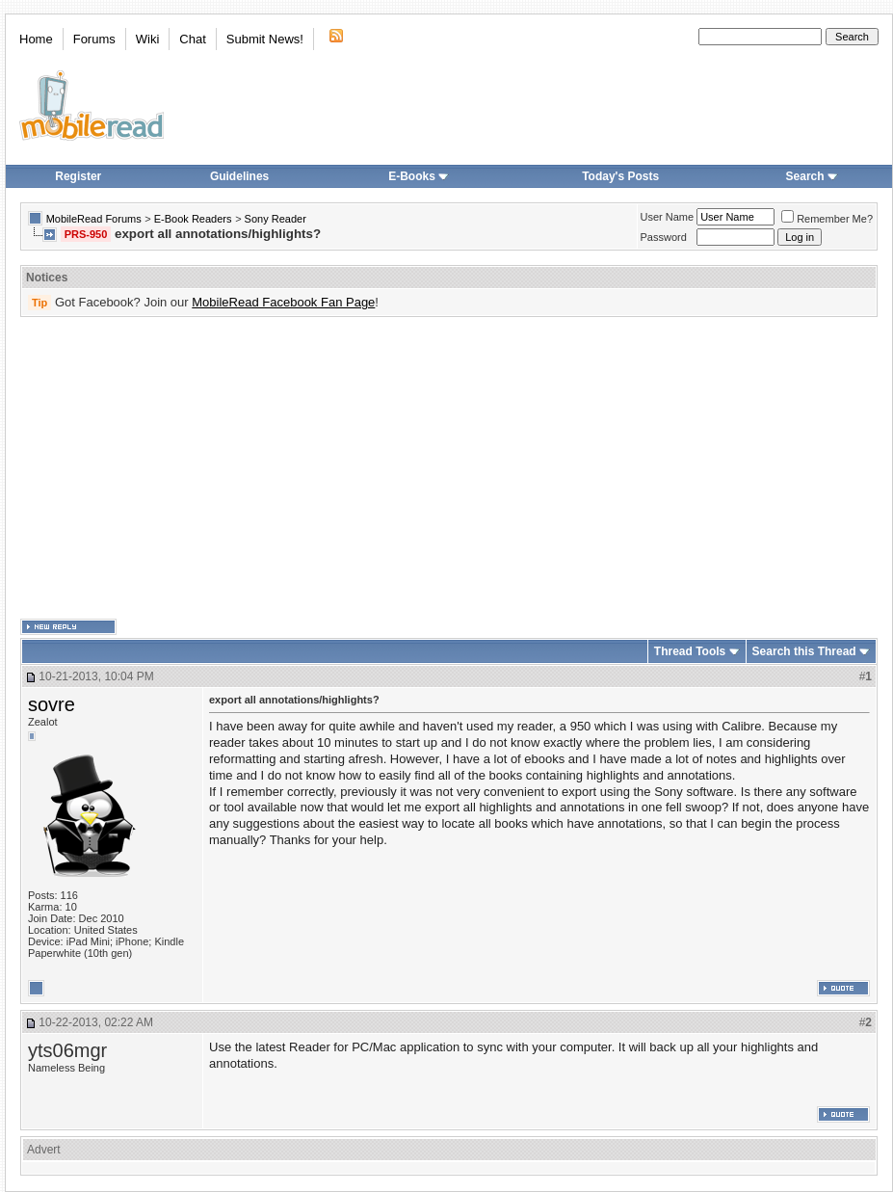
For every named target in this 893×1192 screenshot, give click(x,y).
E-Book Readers (193, 219)
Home (36, 39)
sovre (51, 704)
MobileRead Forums (94, 219)
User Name (668, 217)
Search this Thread (804, 651)
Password (664, 237)
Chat (192, 39)
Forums (94, 39)
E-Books (418, 176)
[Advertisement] (290, 468)
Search (812, 176)
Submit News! (264, 39)
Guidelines (239, 176)
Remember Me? (827, 219)
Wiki (148, 39)
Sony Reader (275, 219)
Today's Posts (620, 176)
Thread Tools (689, 651)
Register (78, 176)
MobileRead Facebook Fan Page (283, 302)
